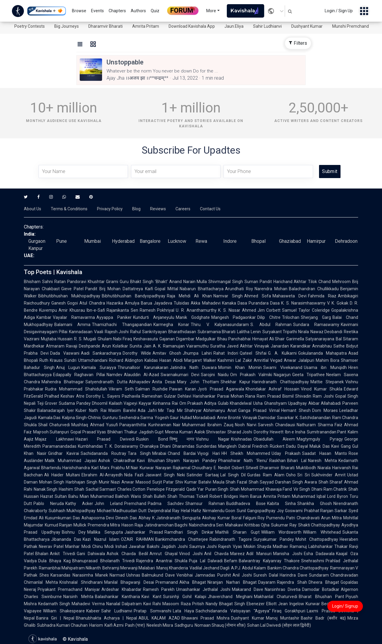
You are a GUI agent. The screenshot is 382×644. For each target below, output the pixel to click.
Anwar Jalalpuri (299, 360)
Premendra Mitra (104, 525)
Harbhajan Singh (81, 482)
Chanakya (149, 446)
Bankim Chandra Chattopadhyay (298, 568)
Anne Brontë (229, 417)
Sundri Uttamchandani (85, 360)
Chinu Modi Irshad (109, 546)
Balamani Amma (72, 324)
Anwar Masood (135, 482)
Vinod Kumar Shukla (321, 389)
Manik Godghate (193, 317)
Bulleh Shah (165, 496)
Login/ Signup (345, 606)
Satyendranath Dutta (106, 381)
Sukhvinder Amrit (328, 474)
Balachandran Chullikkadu (314, 288)
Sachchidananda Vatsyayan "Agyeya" (233, 611)
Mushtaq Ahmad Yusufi (94, 424)
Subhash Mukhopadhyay (72, 510)
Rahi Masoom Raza (172, 603)
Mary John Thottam (198, 381)
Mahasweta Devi (289, 296)
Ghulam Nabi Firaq (115, 338)
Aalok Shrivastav (210, 432)
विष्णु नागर (182, 439)
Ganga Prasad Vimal (258, 410)
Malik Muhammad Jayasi (71, 460)
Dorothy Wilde (137, 353)
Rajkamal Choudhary (192, 467)
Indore (230, 241)
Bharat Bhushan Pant (321, 596)
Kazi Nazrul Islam (101, 539)
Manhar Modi (77, 546)
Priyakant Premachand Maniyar (69, 589)
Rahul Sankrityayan (148, 331)
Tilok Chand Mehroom (329, 281)
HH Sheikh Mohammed (245, 453)
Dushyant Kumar (307, 26)
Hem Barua (250, 496)
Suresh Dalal (265, 575)
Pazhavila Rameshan (142, 396)
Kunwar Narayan (155, 467)
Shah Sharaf (330, 482)
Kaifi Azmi (114, 625)
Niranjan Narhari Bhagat (232, 582)
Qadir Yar (195, 489)
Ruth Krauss (51, 360)
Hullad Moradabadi (197, 417)
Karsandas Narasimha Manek (79, 575)
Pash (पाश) (135, 625)
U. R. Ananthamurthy (196, 310)
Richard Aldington (126, 360)
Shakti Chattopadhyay (319, 525)
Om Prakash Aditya (198, 403)
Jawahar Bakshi (144, 546)
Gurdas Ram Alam (265, 474)
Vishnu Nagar (212, 439)
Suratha (217, 346)
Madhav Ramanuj (289, 546)
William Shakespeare (64, 611)
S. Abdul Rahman (271, 324)
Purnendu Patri (280, 517)
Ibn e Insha (295, 432)
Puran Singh (216, 489)
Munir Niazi (109, 482)
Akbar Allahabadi (324, 403)
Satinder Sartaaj (203, 474)
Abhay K (146, 517)
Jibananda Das (66, 539)
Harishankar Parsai (211, 396)
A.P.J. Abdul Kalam (248, 568)
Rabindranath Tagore (231, 539)
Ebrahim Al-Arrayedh (102, 474)
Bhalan (41, 553)
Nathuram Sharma (315, 424)
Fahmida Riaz (322, 296)
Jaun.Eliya (234, 26)
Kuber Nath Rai (91, 410)
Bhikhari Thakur (122, 432)
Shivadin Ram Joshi (314, 396)
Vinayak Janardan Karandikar (282, 346)
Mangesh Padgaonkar (233, 317)
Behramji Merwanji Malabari (128, 568)
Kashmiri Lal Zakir (235, 360)
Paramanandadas (59, 446)
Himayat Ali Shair (268, 338)
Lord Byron (337, 496)
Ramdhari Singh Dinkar (189, 532)
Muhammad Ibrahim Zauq (207, 424)
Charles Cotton (131, 489)
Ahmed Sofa (257, 296)
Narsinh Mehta (78, 596)
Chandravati (308, 517)
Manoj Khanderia (172, 568)
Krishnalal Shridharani (80, 582)
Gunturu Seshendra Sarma (127, 417)
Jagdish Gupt (151, 432)
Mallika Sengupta (105, 532)
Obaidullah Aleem (274, 439)
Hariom (96, 625)
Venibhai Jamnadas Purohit (203, 575)
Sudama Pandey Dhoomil (83, 403)
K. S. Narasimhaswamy (303, 303)
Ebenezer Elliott (262, 603)
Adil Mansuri (259, 553)
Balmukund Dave (158, 575)
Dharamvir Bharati (105, 26)
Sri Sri (303, 474)
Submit (329, 171)
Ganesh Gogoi (64, 303)
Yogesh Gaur (167, 417)
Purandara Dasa (264, 303)
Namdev (114, 374)
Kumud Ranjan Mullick (65, 525)
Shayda (264, 546)
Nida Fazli (134, 474)
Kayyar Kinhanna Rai (158, 403)
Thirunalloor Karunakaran (143, 367)
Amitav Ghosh (167, 353)
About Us (32, 208)
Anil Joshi (242, 575)
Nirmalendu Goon (219, 510)
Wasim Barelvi (122, 410)
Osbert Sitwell (245, 467)
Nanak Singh (45, 489)
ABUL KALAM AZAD (159, 618)
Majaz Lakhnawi (54, 439)
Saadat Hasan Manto (324, 453)
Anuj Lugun (68, 367)
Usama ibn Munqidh (325, 367)
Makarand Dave (247, 589)
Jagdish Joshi (174, 546)
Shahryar (193, 410)
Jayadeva (163, 303)
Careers (182, 208)
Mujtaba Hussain (57, 338)
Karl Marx (100, 467)
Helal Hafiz (191, 510)
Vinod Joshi (191, 553)
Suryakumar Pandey (273, 539)
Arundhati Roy (239, 288)
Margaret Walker (200, 360)
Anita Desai (163, 381)
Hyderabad (123, 241)
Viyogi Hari (208, 453)
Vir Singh (301, 489)
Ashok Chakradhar (116, 460)
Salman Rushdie (151, 389)
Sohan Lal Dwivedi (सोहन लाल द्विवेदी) (279, 625)
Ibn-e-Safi (96, 310)
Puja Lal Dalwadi (206, 560)
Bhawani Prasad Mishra (205, 618)
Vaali (98, 331)
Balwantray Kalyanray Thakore (269, 560)
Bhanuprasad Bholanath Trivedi (103, 560)
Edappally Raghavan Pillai (79, 374)
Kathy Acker (79, 503)
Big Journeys (66, 26)
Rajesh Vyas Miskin (236, 546)
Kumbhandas (90, 446)
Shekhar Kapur (235, 381)
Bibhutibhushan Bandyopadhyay (133, 296)
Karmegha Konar (171, 324)
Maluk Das (319, 446)
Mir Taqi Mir (170, 410)
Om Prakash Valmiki (251, 374)
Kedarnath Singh (54, 603)
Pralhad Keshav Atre (64, 396)
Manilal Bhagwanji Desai (129, 582)
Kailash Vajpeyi (123, 403)
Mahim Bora (327, 360)
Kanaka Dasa (234, 303)
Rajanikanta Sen (122, 310)
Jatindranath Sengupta (178, 517)
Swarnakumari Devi (180, 374)
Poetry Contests (29, 26)
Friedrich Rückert (268, 446)
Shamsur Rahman (205, 503)
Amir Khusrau (71, 310)
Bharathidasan (182, 331)
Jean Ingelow (291, 603)
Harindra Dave (293, 575)
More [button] (211, 10)
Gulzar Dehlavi (177, 396)
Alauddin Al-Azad (141, 374)
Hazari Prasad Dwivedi (105, 439)
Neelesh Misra (160, 625)
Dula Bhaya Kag (54, 560)
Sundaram (319, 575)
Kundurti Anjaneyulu (153, 317)
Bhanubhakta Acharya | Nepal (106, 618)
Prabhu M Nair (124, 467)
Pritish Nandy (205, 603)
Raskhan (277, 460)
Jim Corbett (269, 310)
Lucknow (177, 241)
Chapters (117, 10)
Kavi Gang (341, 446)
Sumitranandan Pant (326, 432)
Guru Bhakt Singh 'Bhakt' (143, 281)
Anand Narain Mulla (188, 281)
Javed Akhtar (240, 346)
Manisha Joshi (287, 553)
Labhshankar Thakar (328, 546)
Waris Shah (142, 496)
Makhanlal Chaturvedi (275, 596)
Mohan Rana (243, 396)
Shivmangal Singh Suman (233, 281)
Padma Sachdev (166, 503)
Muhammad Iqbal (309, 496)
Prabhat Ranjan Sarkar (325, 510)
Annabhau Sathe (328, 346)
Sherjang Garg (316, 317)
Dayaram (266, 582)
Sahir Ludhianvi (267, 26)
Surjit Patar (163, 482)
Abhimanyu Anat (220, 410)
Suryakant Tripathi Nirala (285, 331)
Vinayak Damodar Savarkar (268, 417)
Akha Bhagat (192, 582)
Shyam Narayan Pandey (191, 460)
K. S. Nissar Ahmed (237, 310)
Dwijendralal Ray (163, 510)
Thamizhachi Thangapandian (122, 324)
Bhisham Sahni (38, 281)
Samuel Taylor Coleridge (306, 310)
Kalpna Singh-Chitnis (81, 417)
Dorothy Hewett (268, 432)
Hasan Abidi (170, 360)
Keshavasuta (145, 338)
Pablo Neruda (48, 503)
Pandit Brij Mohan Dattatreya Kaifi (119, 288)
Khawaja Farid (279, 489)
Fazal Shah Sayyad (255, 482)
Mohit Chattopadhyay (316, 539)
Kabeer (93, 611)
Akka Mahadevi (205, 303)
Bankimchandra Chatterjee (181, 539)
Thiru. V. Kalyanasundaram (220, 324)
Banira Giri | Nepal (55, 618)
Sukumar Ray (283, 525)
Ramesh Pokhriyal (157, 310)
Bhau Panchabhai (234, 338)
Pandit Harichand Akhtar (283, 281)
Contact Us (210, 208)
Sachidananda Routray (103, 453)
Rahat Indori (225, 353)
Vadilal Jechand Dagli (209, 568)
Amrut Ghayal (164, 553)
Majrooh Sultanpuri (51, 432)
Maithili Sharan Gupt (237, 532)
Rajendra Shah (292, 582)
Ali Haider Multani (62, 474)
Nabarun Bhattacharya (202, 288)
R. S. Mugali (85, 338)
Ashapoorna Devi (97, 517)
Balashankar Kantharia (117, 596)
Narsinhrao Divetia (283, 589)
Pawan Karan (182, 389)
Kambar (43, 317)
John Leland (109, 503)
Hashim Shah (71, 489)
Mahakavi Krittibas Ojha (247, 525)
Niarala (324, 467)
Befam (230, 560)
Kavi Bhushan (151, 460)
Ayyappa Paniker (114, 317)
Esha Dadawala (319, 553)
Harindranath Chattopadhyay (280, 381)
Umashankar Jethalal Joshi (203, 589)
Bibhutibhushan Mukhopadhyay (69, 296)
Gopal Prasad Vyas (88, 432)
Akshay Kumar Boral (221, 517)
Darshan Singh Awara (296, 482)
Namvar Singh (228, 296)
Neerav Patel (51, 546)
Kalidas (151, 360)
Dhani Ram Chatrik (329, 489)
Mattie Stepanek (327, 381)
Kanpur (35, 248)
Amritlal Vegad (268, 360)
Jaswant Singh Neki (165, 474)
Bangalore (150, 241)
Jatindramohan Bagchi (165, 525)
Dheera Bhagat (324, 582)
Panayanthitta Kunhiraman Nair (150, 424)
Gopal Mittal (166, 288)
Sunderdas (206, 446)
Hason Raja (132, 525)
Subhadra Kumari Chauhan (62, 625)
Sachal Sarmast (101, 489)
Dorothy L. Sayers (103, 396)
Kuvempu (48, 310)
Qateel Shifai (253, 353)
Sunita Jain (140, 346)
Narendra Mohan (271, 288)
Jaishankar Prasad (143, 532)
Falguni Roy (254, 517)
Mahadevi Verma (88, 603)
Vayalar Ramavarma (74, 317)
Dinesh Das (126, 517)
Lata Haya (183, 611)
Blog (136, 208)
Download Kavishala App (192, 26)
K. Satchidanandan (313, 417)
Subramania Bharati (217, 331)
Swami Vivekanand (282, 367)
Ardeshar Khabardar (121, 589)
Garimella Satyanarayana (310, 338)
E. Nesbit (222, 467)
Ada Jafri (147, 410)
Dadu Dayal (297, 446)
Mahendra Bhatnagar (62, 381)
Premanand (166, 582)
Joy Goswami (290, 510)
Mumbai (92, 241)
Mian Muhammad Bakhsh (104, 496)
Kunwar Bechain (321, 603)
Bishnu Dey (74, 532)
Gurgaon (36, 241)
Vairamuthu (197, 346)
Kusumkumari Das (62, 517)
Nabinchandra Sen (206, 525)
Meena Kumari (178, 432)
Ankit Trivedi (62, 553)
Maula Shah (224, 482)
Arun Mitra (331, 517)
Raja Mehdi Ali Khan (189, 296)
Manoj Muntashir (282, 618)
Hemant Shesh (296, 410)
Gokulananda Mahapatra (322, 353)
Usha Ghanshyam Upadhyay (280, 403)
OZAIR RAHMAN (137, 539)
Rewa (201, 241)
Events (97, 10)
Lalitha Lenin (249, 331)
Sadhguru (184, 625)
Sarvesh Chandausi (276, 424)
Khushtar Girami (103, 281)
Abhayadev (139, 381)
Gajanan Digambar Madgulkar (187, 338)
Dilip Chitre (269, 317)
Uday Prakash (286, 453)
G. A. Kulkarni (282, 353)
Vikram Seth (121, 389)
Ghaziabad (290, 241)
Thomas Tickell (193, 496)
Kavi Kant (151, 596)
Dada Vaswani (64, 353)
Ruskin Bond (152, 439)
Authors (138, 10)
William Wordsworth (281, 532)
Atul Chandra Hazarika (101, 303)
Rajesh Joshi (117, 331)
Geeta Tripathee (308, 374)
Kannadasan (81, 331)
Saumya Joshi (203, 546)
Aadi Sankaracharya (101, 353)
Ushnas (133, 575)
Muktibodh (306, 467)
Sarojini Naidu (215, 374)
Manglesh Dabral (234, 446)
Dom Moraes (325, 410)
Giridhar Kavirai (63, 453)
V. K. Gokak (337, 303)
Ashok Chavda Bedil (127, 553)
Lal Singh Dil (233, 474)
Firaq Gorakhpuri (288, 611)
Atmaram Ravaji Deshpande (73, 346)
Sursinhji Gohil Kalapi (185, 596)
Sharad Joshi (239, 432)
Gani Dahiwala (91, 553)
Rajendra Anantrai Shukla (161, 560)
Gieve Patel (72, 288)
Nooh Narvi (245, 424)
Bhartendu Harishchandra (65, 467)
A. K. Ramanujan (169, 346)
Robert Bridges (224, 496)
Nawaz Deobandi (326, 331)
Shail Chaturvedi (54, 424)
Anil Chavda (216, 553)
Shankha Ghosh (314, 503)
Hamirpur (316, 241)
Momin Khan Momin (239, 367)
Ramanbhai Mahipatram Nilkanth (70, 568)
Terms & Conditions (69, 208)
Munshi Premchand (350, 26)
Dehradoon (346, 241)
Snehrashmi (312, 560)
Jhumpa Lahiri (197, 353)
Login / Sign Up (339, 10)
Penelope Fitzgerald (165, 489)
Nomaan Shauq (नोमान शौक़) (220, 625)
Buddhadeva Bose (246, 503)
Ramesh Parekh (159, 589)
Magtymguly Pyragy (320, 439)
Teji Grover (47, 403)
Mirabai (159, 453)
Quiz (155, 10)
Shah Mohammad (247, 489)
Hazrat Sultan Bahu (59, 496)
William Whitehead (322, 532)
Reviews (158, 208)
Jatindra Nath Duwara (193, 367)
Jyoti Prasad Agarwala (221, 389)
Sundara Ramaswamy (316, 324)
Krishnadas (241, 439)
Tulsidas (181, 303)
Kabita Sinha (281, 503)
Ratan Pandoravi (70, 281)
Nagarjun (282, 374)
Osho (291, 474)
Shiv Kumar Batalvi (193, 482)
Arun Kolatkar (115, 346)
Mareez (237, 553)
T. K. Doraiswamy (121, 446)
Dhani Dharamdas (177, 446)
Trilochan (290, 317)
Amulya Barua (138, 303)
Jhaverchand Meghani (230, 596)
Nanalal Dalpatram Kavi (128, 603)
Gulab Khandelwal (235, 403)
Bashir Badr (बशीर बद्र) (323, 618)
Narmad (117, 575)
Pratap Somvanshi (152, 611)
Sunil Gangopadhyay (256, 510)
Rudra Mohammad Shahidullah (76, 389)
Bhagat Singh (232, 603)
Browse (79, 10)
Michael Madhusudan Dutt (122, 510)
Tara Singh (139, 453)
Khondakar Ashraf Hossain (272, 389)
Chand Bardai (182, 453)
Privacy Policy (110, 208)
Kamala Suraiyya (98, 367)
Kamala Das (49, 417)
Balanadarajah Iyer (55, 410)
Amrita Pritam (145, 26)
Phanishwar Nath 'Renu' (243, 460)
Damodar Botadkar (320, 589)
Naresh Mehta (322, 460)
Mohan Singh (51, 482)
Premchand (135, 503)
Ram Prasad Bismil (275, 396)
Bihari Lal (296, 460)
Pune (61, 241)
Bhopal (258, 241)
